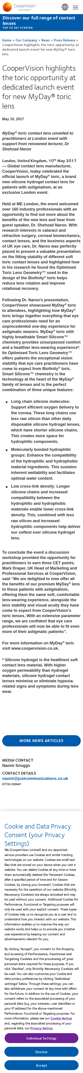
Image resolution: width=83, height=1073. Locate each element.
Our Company (26, 40)
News (45, 40)
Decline (41, 1053)
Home (7, 40)
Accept (41, 1067)
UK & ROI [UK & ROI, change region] (65, 7)
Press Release (64, 40)
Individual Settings (41, 1040)
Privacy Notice (41, 1030)
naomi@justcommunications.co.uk (35, 778)
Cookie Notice (61, 1020)
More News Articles (41, 740)
